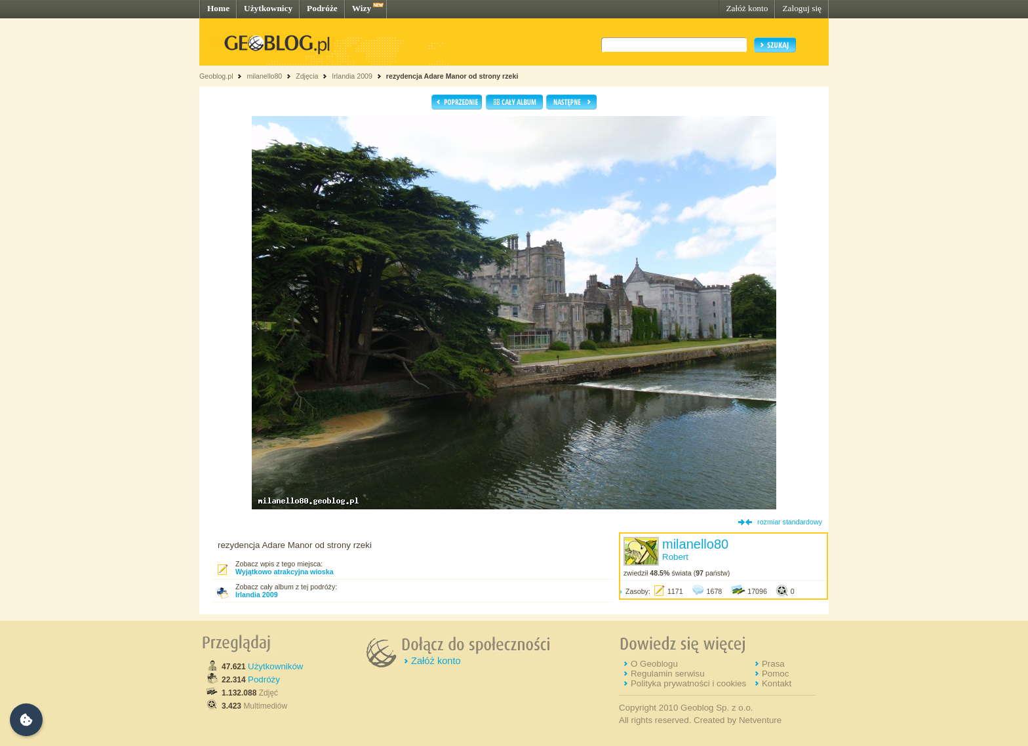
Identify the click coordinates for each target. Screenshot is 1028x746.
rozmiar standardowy (789, 522)
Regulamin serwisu (668, 673)
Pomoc (775, 673)
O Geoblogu (654, 664)
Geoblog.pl (216, 76)
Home (218, 8)
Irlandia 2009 (352, 76)
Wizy (361, 8)
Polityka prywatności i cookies (688, 683)
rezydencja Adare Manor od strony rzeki (452, 76)
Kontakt (776, 683)
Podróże (322, 8)
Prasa (773, 664)
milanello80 (264, 76)
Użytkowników (275, 666)
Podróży (264, 679)
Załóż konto (747, 8)
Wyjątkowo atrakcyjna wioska (284, 572)
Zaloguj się (801, 8)
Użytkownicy (268, 8)
